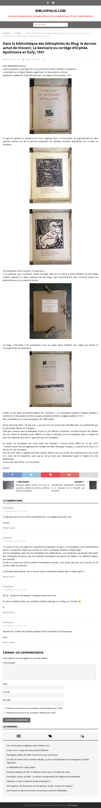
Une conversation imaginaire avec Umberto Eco (28, 745)
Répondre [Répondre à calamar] (10, 576)
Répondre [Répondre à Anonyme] (10, 528)
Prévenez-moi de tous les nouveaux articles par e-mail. (31, 712)
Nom (5, 683)
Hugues (27, 59)
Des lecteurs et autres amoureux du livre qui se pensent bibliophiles (36, 790)
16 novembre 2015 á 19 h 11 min (15, 626)
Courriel (6, 692)
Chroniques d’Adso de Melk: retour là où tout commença (32, 755)
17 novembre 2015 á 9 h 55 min (14, 541)
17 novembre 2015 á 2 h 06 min (14, 590)
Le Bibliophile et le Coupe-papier (21, 767)
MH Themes (72, 805)
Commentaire (9, 662)
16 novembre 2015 (13, 59)
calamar (7, 537)
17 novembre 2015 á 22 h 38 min (15, 511)
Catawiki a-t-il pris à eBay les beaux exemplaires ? (28, 781)
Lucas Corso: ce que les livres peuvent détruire (27, 750)
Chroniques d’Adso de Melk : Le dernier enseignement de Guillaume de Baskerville (43, 776)
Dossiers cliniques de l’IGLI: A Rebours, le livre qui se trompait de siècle (38, 772)
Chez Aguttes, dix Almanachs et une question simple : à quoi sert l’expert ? (39, 786)
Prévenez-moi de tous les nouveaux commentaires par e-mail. (34, 708)
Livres (37, 59)
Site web (7, 700)
